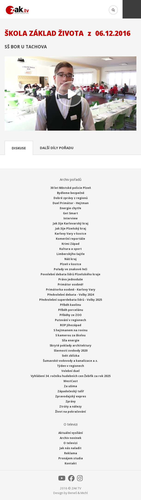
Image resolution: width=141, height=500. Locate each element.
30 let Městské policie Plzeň (70, 188)
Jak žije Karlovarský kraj (70, 223)
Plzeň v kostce (70, 264)
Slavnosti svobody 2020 (70, 351)
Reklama (70, 453)
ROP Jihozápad (70, 325)
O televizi (70, 443)
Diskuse (19, 148)
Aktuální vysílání (70, 433)
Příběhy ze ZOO (71, 315)
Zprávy (71, 401)
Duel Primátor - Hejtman (71, 203)
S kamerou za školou (70, 335)
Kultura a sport (70, 249)
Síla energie (70, 340)
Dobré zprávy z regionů (71, 198)
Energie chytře (70, 208)
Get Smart (70, 213)
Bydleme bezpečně (70, 193)
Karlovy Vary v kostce (70, 234)
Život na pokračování (70, 412)
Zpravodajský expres (70, 396)
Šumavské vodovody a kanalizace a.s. (70, 361)
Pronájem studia (70, 458)
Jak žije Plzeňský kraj (70, 228)
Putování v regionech (70, 320)
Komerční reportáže (70, 239)
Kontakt (71, 463)
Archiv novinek (70, 438)
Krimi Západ (70, 244)
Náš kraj (70, 259)
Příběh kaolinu (70, 305)
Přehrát (70, 94)
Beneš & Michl (78, 493)
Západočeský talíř (70, 391)
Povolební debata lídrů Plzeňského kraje (70, 274)
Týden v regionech (70, 366)
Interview (70, 218)
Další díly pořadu (56, 147)
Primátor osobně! (70, 284)
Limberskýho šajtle (71, 254)
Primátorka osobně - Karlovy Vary (70, 289)
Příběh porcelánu (70, 310)
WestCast (70, 381)
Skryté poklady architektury (70, 345)
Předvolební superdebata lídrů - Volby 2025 (70, 300)
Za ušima (70, 386)
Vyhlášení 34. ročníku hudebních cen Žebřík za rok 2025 (71, 376)
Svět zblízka (70, 356)
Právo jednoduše (70, 279)
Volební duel (70, 371)
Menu (132, 9)
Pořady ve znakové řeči (70, 269)
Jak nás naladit (70, 448)
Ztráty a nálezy (70, 406)
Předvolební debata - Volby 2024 (70, 295)
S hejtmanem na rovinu (70, 330)
